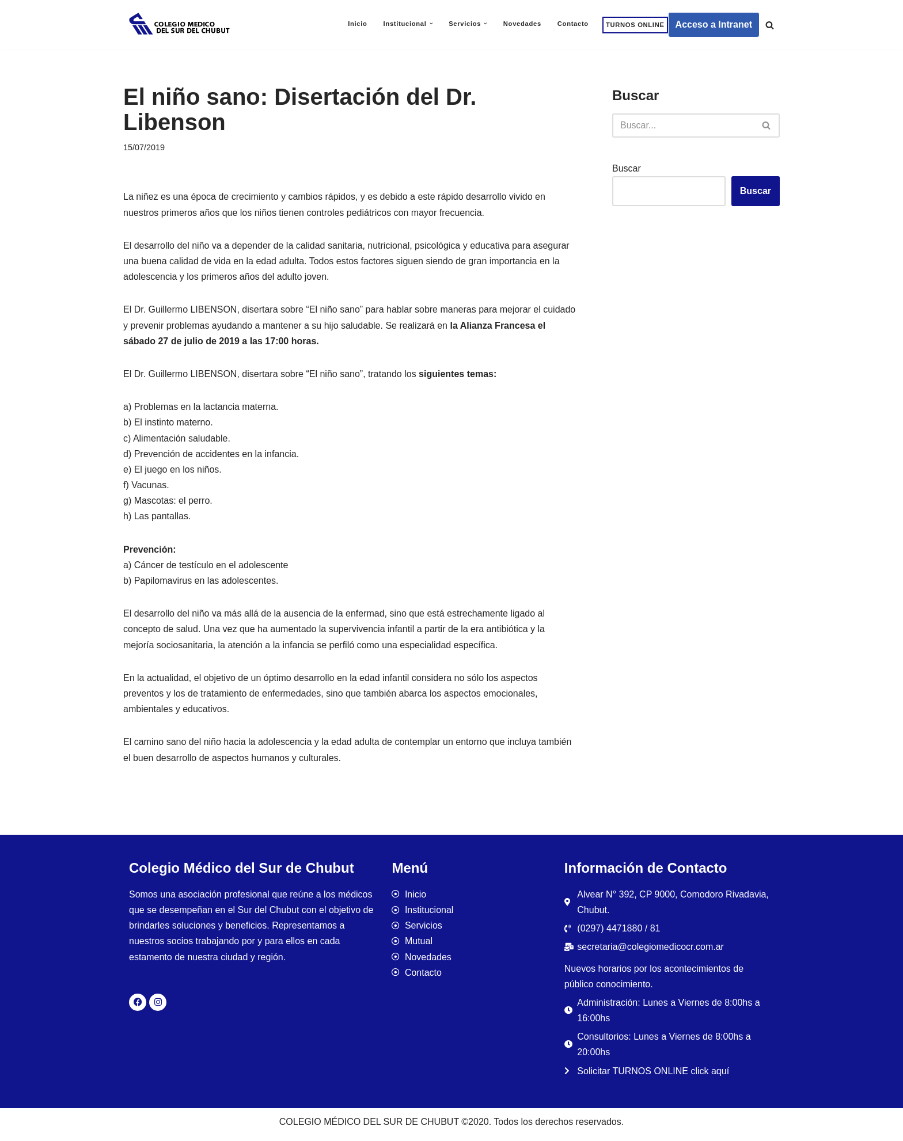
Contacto (573, 23)
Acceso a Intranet (714, 24)
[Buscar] (769, 25)
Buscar (626, 168)
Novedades (522, 23)
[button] (431, 23)
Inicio (357, 23)
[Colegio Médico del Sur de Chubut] (180, 24)
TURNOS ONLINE (635, 24)
